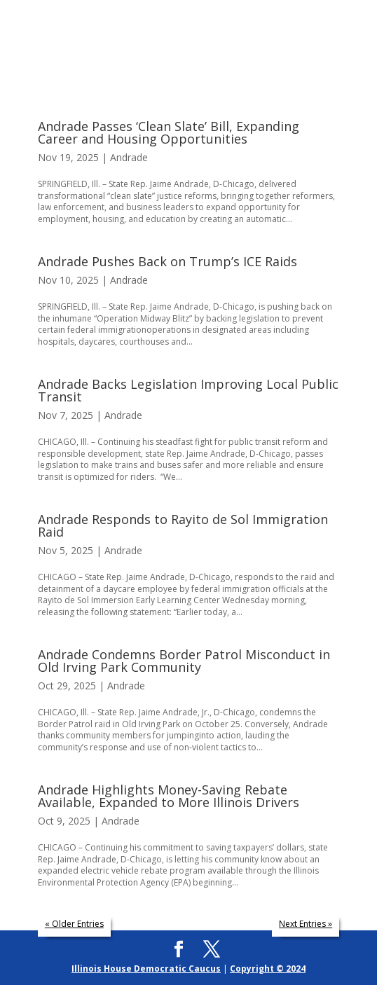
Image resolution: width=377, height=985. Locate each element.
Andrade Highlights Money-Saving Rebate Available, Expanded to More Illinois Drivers (168, 796)
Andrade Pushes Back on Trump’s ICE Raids (167, 261)
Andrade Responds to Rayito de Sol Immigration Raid (183, 525)
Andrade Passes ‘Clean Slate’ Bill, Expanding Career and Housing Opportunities (168, 132)
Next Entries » (305, 924)
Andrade (129, 157)
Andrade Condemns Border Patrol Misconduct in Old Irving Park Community (184, 660)
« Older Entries (74, 924)
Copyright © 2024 (268, 968)
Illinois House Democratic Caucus (146, 968)
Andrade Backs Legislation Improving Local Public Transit (188, 390)
